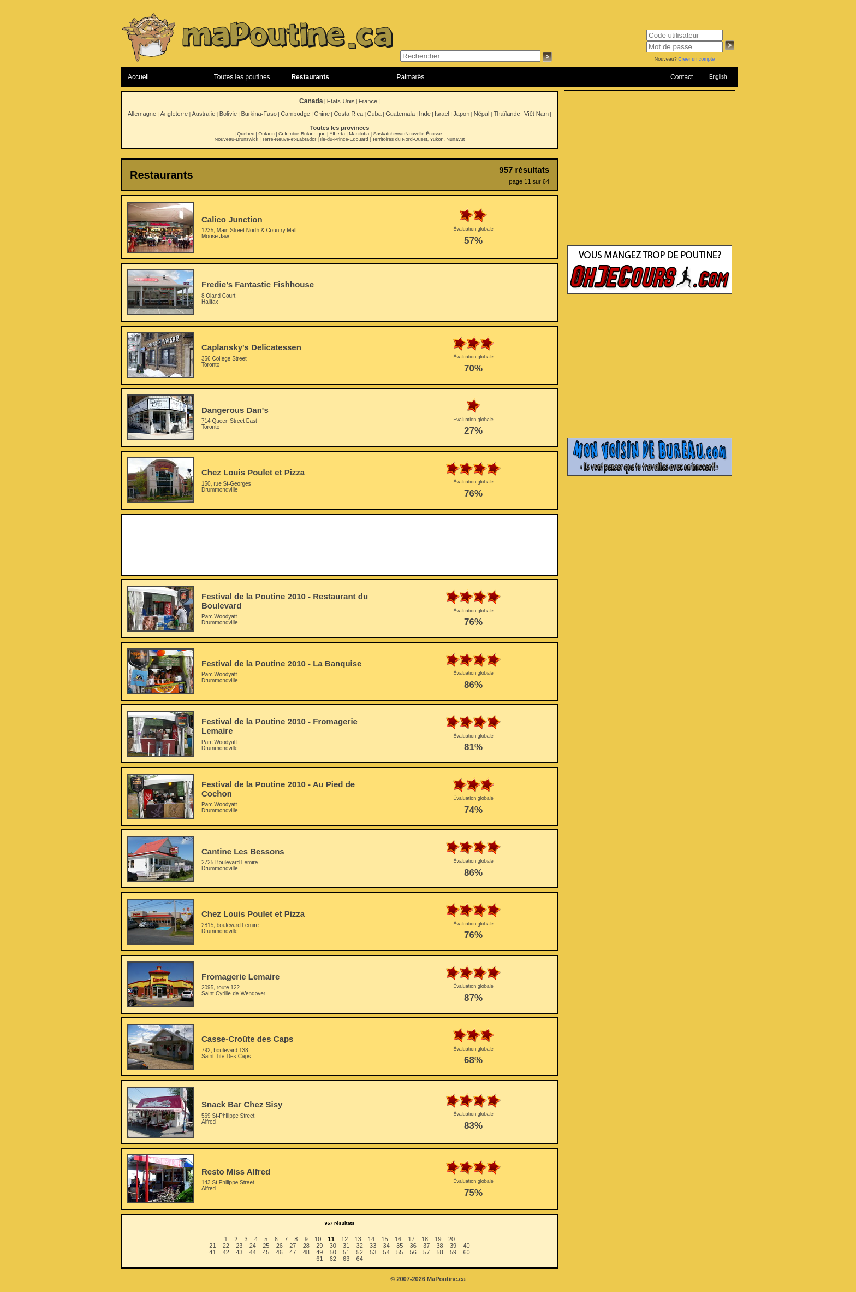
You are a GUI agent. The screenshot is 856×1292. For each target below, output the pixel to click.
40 (466, 1245)
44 (252, 1252)
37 (426, 1245)
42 (226, 1252)
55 (399, 1252)
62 (333, 1258)
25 (266, 1245)
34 (386, 1245)
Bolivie (228, 113)
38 (440, 1245)
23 (239, 1245)
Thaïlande (507, 113)
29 (319, 1245)
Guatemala (400, 113)
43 (239, 1252)
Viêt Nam (536, 113)
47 (292, 1252)
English (718, 77)
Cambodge (295, 113)
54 (386, 1252)
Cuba (374, 113)
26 (279, 1245)
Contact (681, 77)
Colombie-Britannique (302, 134)
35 (399, 1245)
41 (212, 1252)
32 (359, 1245)
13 (358, 1239)
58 (440, 1252)
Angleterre (174, 113)
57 (426, 1252)
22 (226, 1245)
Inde (424, 113)
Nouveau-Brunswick (236, 139)
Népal (482, 113)
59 (453, 1252)
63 (346, 1258)
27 (292, 1245)
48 (306, 1252)
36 (413, 1245)
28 (306, 1245)
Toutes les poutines (242, 77)
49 (319, 1252)
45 (266, 1252)
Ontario (266, 134)
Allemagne (142, 113)
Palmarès (411, 77)
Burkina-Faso (258, 113)
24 (252, 1245)
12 (344, 1239)
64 (359, 1258)
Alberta (337, 134)
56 (413, 1252)
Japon (461, 113)
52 (359, 1252)
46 (279, 1252)
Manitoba (359, 134)
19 (438, 1239)
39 (453, 1245)
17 (411, 1239)
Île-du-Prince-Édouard (344, 139)
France (368, 101)
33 (373, 1245)
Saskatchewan (389, 134)
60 (466, 1252)
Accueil (138, 77)
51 (346, 1252)
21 (212, 1245)
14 (371, 1239)
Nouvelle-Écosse (423, 134)
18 (424, 1239)
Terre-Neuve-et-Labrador (289, 139)
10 (317, 1239)
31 (346, 1245)
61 (319, 1258)
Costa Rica (348, 113)
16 (398, 1239)
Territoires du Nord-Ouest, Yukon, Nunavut (418, 139)
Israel (442, 113)
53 (373, 1252)
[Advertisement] (339, 544)
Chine (322, 113)
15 (384, 1239)
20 (451, 1239)
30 (333, 1245)
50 (333, 1252)
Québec (245, 134)
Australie (203, 113)
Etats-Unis (341, 101)
